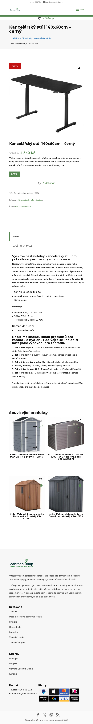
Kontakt (13, 673)
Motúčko (13, 632)
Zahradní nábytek (17, 642)
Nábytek (38, 200)
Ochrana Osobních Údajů (21, 668)
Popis (16, 236)
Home (17, 38)
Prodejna (13, 658)
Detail (14, 174)
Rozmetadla (15, 627)
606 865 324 (36, 2)
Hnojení (13, 621)
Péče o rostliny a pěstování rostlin (25, 616)
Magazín (13, 663)
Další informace (22, 245)
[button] (79, 68)
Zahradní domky (16, 637)
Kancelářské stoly (26, 200)
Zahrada (13, 611)
